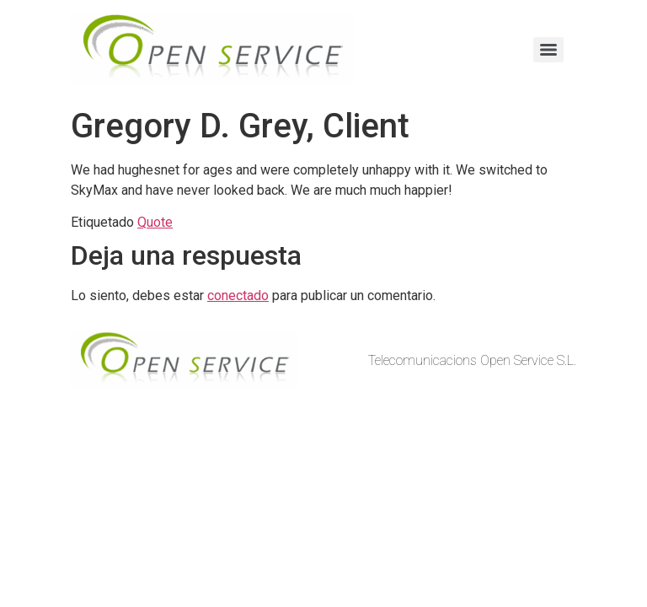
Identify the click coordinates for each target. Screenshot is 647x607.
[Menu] (548, 49)
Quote (155, 222)
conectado (238, 295)
